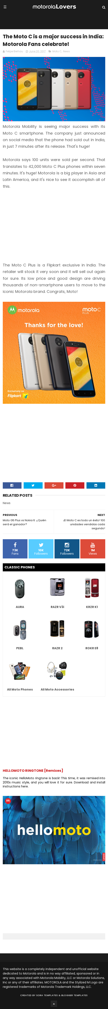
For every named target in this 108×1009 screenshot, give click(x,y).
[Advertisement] (54, 225)
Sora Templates (47, 995)
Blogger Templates (74, 995)
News (66, 51)
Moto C (57, 51)
